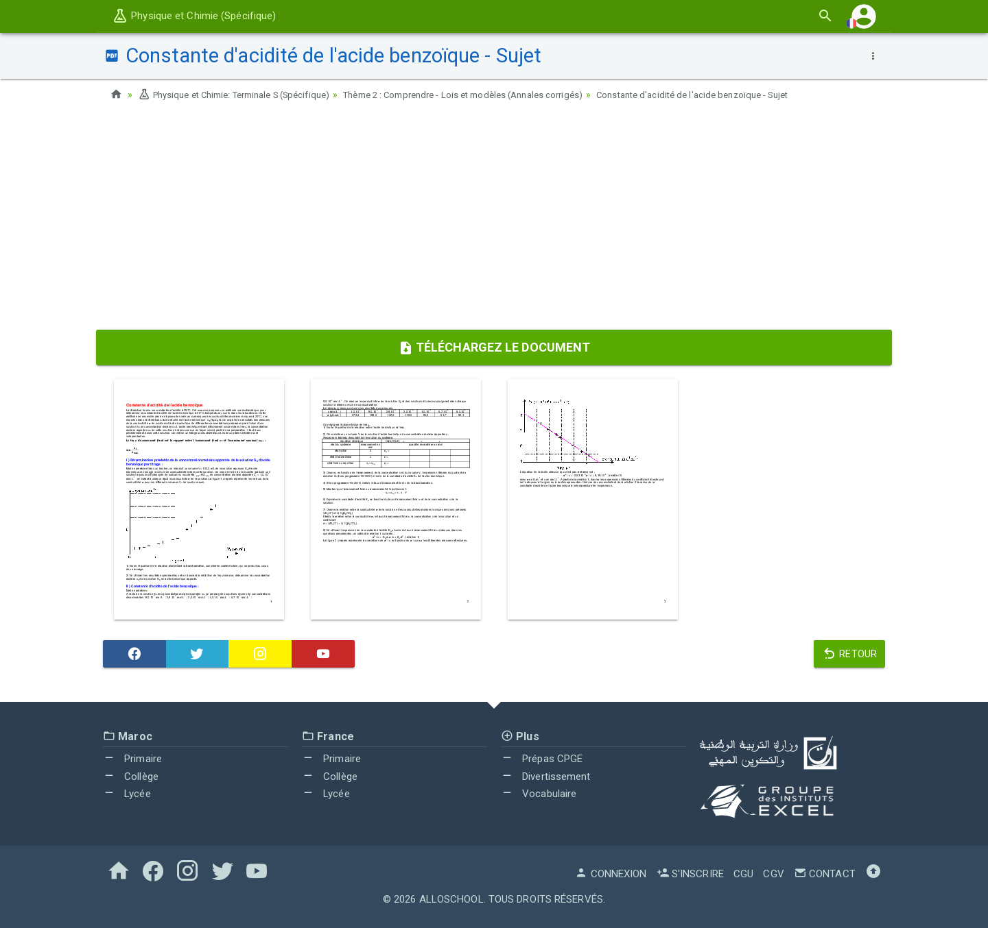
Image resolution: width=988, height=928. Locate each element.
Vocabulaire (538, 793)
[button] (864, 16)
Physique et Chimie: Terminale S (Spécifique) (244, 94)
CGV (773, 874)
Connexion (610, 874)
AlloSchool (451, 899)
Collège (130, 776)
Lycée (127, 793)
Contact (825, 874)
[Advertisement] (494, 220)
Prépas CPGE (542, 759)
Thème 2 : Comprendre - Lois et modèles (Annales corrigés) (495, 94)
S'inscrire (690, 874)
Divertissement (546, 776)
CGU (743, 874)
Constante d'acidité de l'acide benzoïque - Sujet (743, 94)
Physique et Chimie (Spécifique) (194, 16)
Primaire (132, 759)
